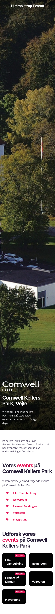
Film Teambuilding (25, 493)
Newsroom (20, 499)
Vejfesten (19, 513)
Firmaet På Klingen (25, 506)
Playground (20, 519)
